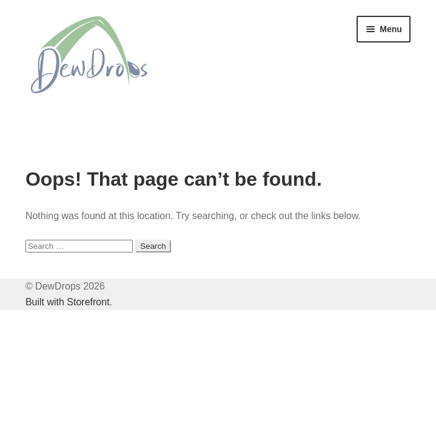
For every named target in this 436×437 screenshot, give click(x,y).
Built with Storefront (67, 302)
